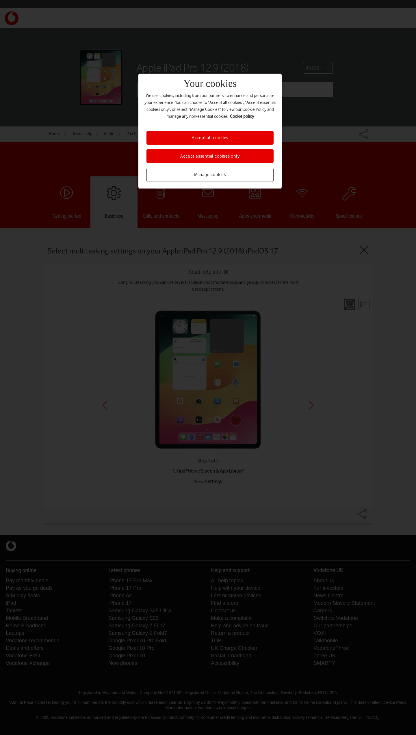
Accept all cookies (210, 137)
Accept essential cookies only (209, 156)
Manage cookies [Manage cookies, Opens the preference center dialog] (210, 174)
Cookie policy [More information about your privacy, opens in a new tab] (242, 116)
